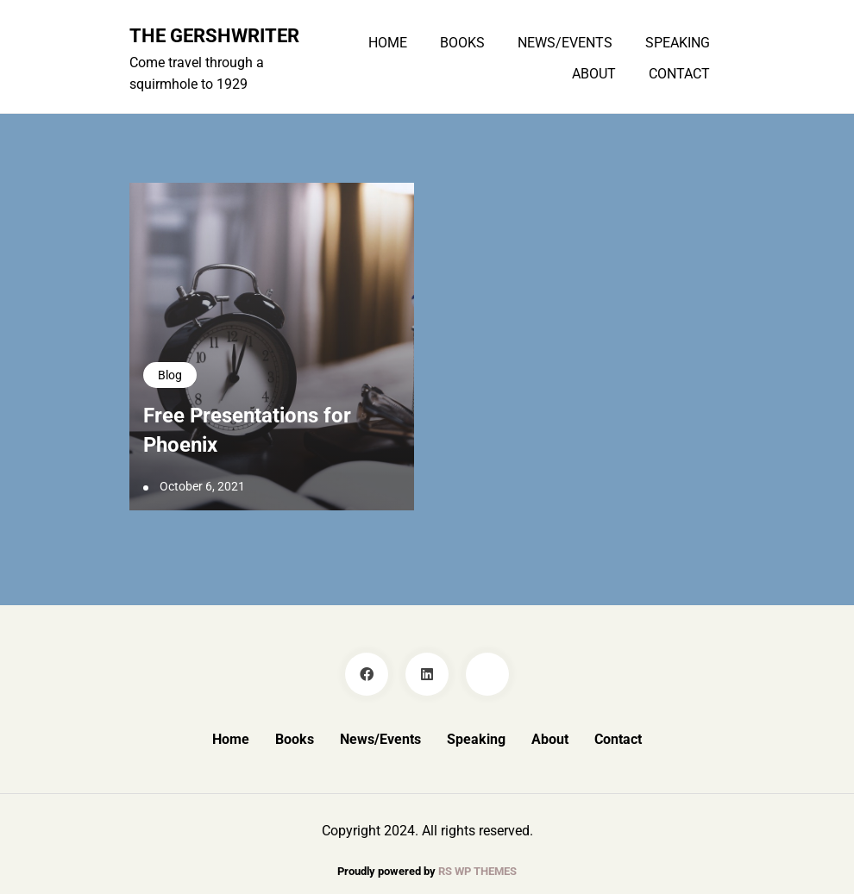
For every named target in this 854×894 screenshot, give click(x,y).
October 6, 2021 (202, 486)
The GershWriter (214, 35)
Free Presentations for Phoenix (247, 430)
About (594, 74)
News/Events (565, 43)
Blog (170, 375)
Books (462, 43)
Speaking (677, 43)
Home (387, 43)
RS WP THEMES (477, 871)
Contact (679, 74)
